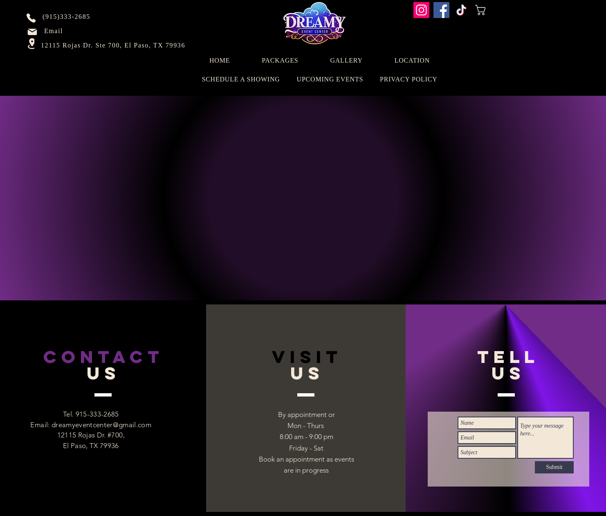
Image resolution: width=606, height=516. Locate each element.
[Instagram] (421, 10)
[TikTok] (461, 10)
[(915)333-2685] (67, 17)
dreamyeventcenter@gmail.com (101, 425)
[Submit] (554, 467)
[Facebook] (441, 10)
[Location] (32, 43)
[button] (497, 10)
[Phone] (31, 18)
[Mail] (32, 32)
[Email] (54, 31)
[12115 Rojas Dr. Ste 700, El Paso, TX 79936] (113, 45)
